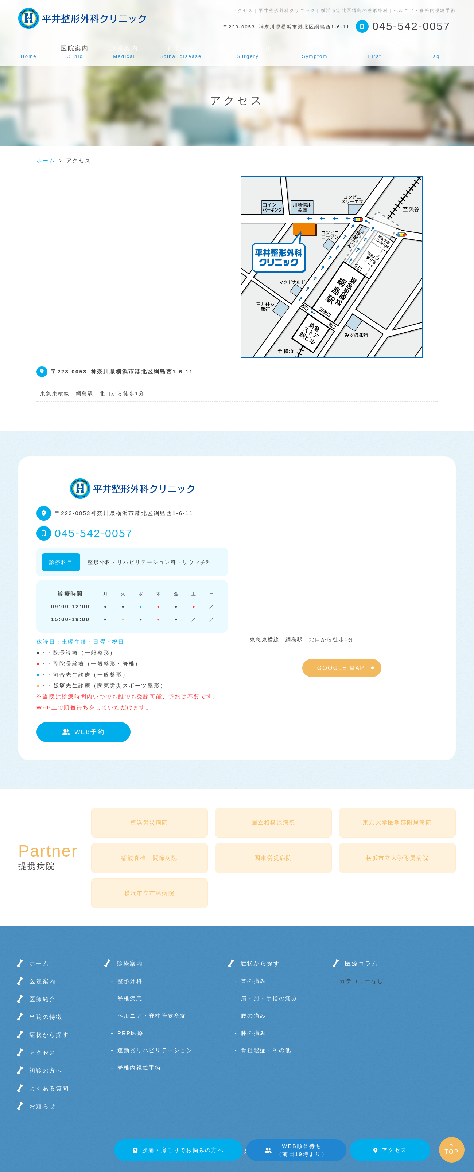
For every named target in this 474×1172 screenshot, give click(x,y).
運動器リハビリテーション (155, 1050)
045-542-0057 (94, 533)
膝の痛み (253, 1033)
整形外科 (130, 981)
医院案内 (42, 981)
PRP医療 (130, 1033)
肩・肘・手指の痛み (269, 998)
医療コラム (361, 963)
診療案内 (124, 52)
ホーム (28, 52)
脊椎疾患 (181, 52)
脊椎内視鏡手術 (247, 52)
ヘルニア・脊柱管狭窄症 (152, 1015)
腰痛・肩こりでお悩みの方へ (178, 1150)
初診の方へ (374, 52)
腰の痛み (253, 1015)
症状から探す (315, 52)
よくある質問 (434, 52)
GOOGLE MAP (341, 668)
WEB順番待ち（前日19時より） (296, 1150)
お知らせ (42, 1106)
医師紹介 (42, 999)
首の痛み (253, 981)
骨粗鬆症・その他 (266, 1050)
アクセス (390, 1150)
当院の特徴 (45, 1017)
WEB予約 (83, 732)
